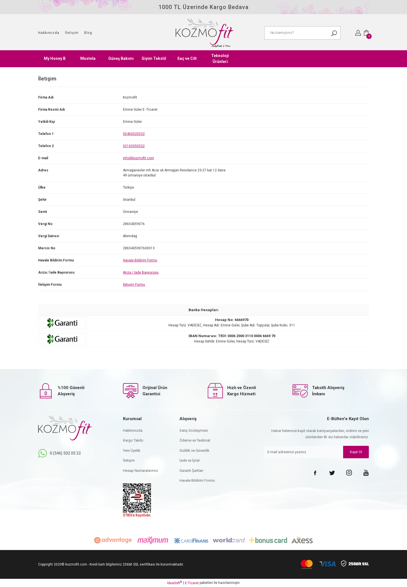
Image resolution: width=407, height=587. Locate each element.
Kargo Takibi (133, 440)
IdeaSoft (174, 583)
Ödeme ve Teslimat (194, 440)
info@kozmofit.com (138, 158)
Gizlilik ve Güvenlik (194, 450)
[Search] (302, 33)
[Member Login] (358, 33)
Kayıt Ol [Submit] (356, 452)
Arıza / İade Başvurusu (141, 272)
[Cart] (366, 33)
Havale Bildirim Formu (140, 260)
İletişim (72, 33)
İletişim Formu (134, 285)
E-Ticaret (192, 583)
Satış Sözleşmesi (193, 430)
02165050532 (134, 146)
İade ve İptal (189, 460)
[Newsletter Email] (316, 452)
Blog (88, 33)
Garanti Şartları (191, 470)
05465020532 (134, 134)
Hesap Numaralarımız (140, 470)
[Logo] (203, 33)
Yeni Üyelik (131, 450)
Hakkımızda (48, 33)
